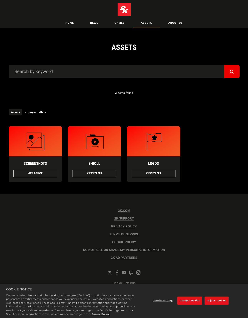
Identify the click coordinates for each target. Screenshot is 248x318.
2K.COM (124, 211)
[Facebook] (117, 272)
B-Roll (94, 163)
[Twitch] (131, 272)
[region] (124, 301)
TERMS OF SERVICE (124, 234)
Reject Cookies (216, 300)
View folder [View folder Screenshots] (35, 173)
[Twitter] (110, 272)
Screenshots (35, 163)
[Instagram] (138, 272)
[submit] (232, 71)
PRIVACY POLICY (124, 226)
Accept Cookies (190, 300)
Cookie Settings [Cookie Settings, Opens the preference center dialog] (163, 300)
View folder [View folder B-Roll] (94, 173)
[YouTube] (124, 272)
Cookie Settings (124, 283)
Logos (153, 163)
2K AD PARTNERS (124, 258)
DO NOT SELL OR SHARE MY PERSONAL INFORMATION (124, 250)
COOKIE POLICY (124, 242)
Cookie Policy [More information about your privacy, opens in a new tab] (100, 313)
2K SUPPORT (124, 218)
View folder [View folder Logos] (153, 173)
